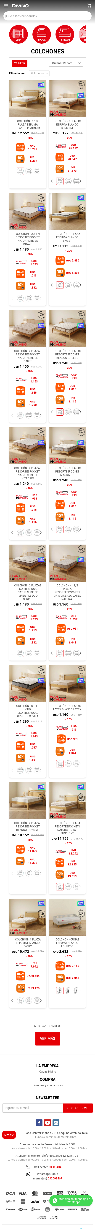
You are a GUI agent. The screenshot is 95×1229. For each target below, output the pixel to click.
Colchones (37, 73)
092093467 (55, 1178)
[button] (89, 5)
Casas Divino (47, 1071)
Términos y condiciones (47, 1085)
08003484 (54, 1167)
